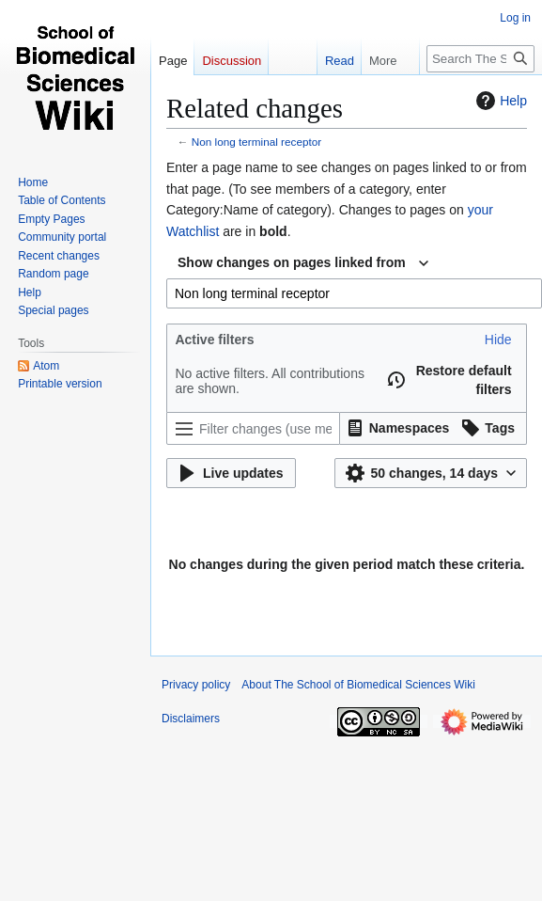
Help (499, 100)
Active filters (214, 339)
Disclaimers (191, 718)
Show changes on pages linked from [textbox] (292, 262)
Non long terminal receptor (256, 141)
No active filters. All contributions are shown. (269, 381)
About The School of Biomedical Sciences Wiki (358, 684)
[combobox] (303, 263)
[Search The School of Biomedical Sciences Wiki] (480, 58)
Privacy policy (196, 684)
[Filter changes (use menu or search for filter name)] (253, 428)
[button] (498, 339)
